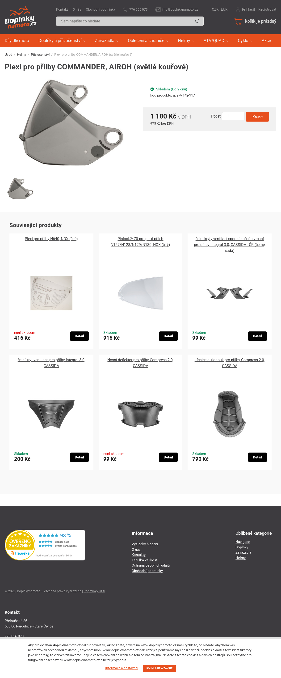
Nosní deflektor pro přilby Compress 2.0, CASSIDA (140, 363)
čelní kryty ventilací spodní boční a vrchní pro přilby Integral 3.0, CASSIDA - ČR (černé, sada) (229, 245)
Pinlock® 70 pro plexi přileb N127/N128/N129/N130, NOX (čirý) (140, 242)
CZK (215, 9)
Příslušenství (40, 54)
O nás (77, 9)
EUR (224, 9)
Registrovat (267, 9)
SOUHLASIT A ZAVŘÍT (159, 668)
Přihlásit (248, 9)
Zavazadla (243, 552)
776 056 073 (138, 9)
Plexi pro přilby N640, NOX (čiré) (51, 239)
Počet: (216, 116)
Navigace (242, 542)
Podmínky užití (94, 591)
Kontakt (62, 9)
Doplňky (241, 547)
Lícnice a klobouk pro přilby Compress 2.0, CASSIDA (230, 363)
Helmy (21, 54)
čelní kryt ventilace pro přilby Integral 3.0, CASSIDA (51, 363)
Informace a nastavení (121, 668)
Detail (79, 336)
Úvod (8, 54)
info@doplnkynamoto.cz (180, 9)
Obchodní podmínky (100, 9)
